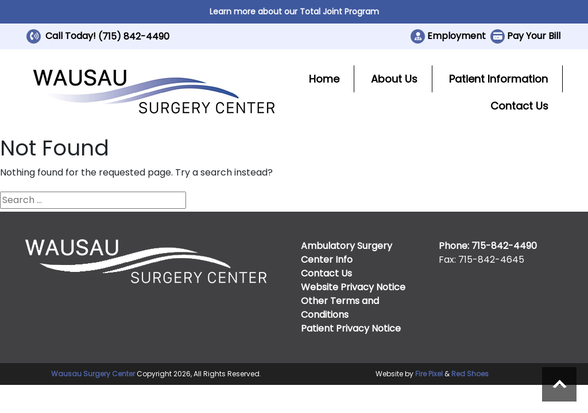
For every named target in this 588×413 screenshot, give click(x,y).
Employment (456, 35)
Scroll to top (559, 384)
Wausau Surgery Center (93, 374)
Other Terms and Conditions (340, 307)
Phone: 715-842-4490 (488, 245)
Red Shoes (470, 374)
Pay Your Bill (533, 35)
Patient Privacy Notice (351, 328)
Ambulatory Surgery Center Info (346, 252)
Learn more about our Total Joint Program (294, 11)
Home (324, 79)
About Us (394, 79)
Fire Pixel (429, 374)
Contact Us (519, 106)
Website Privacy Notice (353, 287)
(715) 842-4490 (133, 36)
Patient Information (498, 79)
